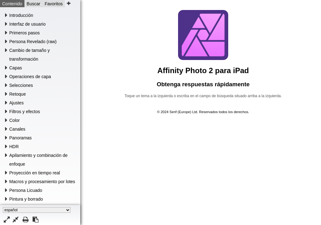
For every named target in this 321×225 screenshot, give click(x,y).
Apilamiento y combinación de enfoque (38, 160)
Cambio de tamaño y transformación (29, 55)
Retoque (17, 94)
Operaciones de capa (30, 76)
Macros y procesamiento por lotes (42, 181)
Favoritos (54, 3)
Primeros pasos (24, 32)
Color (14, 120)
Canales (17, 129)
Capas (15, 67)
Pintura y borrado (26, 199)
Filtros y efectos (24, 111)
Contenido (12, 3)
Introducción (21, 15)
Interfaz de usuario (27, 24)
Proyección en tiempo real (34, 172)
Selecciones (21, 85)
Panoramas (20, 137)
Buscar (33, 3)
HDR (14, 146)
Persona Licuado (25, 190)
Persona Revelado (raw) (33, 41)
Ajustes (16, 102)
